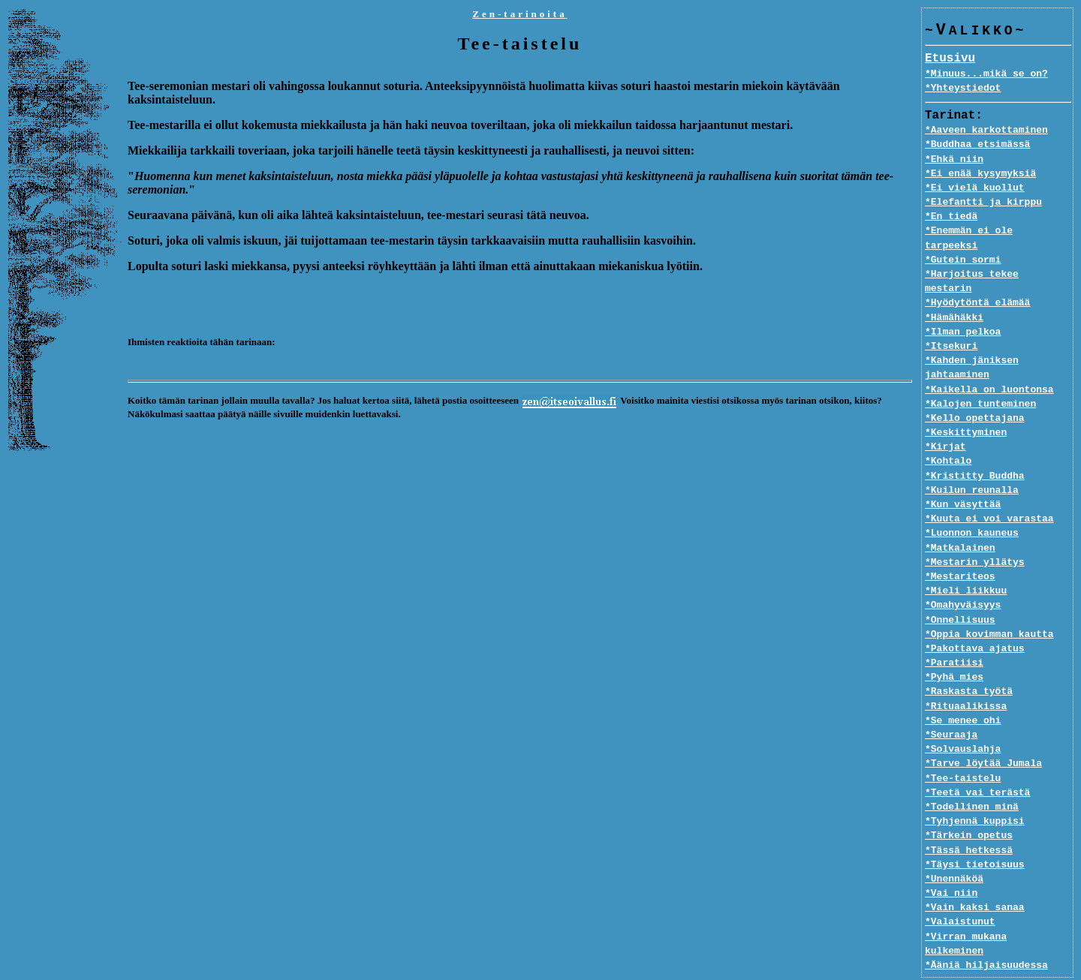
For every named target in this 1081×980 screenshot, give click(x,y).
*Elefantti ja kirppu (983, 202)
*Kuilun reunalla (972, 461)
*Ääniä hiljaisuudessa (986, 922)
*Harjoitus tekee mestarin (998, 260)
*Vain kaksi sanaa (975, 879)
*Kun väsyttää (963, 476)
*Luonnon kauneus (972, 505)
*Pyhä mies (954, 649)
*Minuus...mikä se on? (986, 74)
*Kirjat (945, 418)
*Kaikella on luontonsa (989, 361)
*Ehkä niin (954, 160)
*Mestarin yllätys (975, 533)
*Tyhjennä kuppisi (975, 793)
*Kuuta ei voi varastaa (989, 491)
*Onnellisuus (960, 591)
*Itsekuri (951, 318)
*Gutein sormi (963, 246)
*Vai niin (951, 865)
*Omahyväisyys (963, 577)
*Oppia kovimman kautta (989, 605)
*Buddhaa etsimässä (977, 145)
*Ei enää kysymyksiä (980, 174)
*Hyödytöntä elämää (977, 274)
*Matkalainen (960, 519)
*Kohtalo (948, 433)
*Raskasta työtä (969, 663)
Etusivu (950, 59)
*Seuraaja (951, 707)
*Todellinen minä (972, 779)
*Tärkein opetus (969, 807)
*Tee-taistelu (963, 749)
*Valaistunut (960, 893)
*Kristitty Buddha (975, 447)
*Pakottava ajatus (975, 620)
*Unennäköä (954, 851)
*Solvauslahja (963, 721)
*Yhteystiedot (963, 88)
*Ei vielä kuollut (975, 188)
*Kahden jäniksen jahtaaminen (972, 339)
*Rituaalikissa (966, 677)
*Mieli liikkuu (966, 563)
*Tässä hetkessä (969, 821)
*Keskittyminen (966, 404)
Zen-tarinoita (519, 14)
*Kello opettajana (975, 390)
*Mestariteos (960, 548)
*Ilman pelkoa (963, 303)
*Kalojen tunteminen (980, 375)
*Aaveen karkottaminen (986, 130)
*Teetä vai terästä (977, 764)
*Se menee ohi (963, 692)
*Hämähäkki (954, 289)
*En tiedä (951, 217)
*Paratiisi (954, 635)
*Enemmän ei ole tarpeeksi (998, 231)
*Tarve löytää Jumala (983, 735)
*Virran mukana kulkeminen (998, 908)
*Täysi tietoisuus (975, 836)
